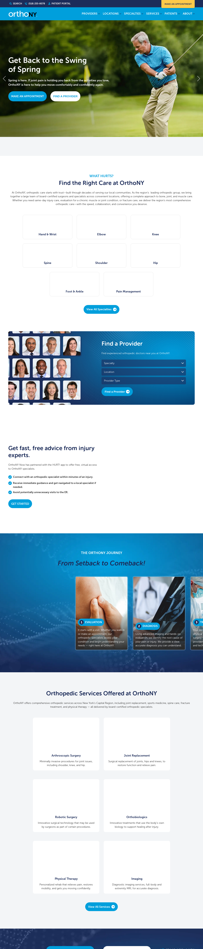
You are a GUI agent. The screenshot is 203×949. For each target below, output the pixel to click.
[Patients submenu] (179, 14)
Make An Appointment (177, 4)
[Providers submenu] (99, 14)
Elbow (77, 234)
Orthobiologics (38, 785)
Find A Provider (65, 96)
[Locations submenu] (120, 14)
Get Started (20, 475)
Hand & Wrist (30, 234)
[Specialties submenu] (142, 14)
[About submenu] (194, 14)
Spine (173, 234)
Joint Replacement (101, 723)
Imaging (165, 785)
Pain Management (173, 262)
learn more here (186, 930)
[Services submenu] (161, 14)
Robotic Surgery (165, 723)
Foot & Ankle (125, 262)
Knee (125, 234)
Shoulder (30, 262)
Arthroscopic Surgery (37, 723)
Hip (77, 262)
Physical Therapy (101, 785)
